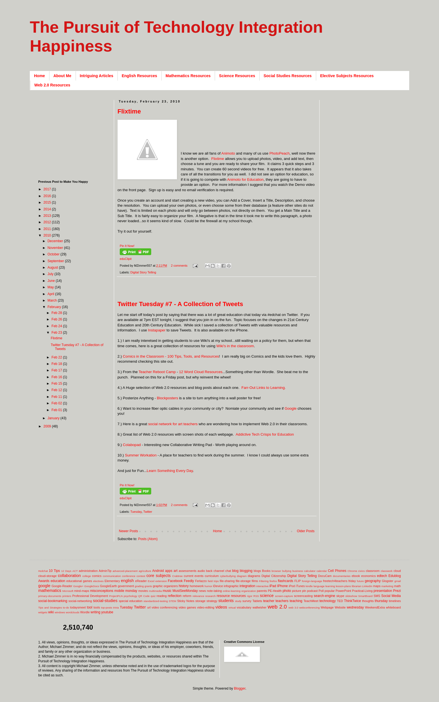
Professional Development (90, 596)
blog (235, 571)
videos (221, 607)
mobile (119, 591)
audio (201, 570)
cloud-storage (47, 576)
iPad (272, 586)
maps (376, 586)
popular (330, 590)
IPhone (282, 586)
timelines (395, 601)
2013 (48, 216)
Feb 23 (57, 333)
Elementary (112, 581)
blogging (246, 571)
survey (247, 601)
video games (187, 607)
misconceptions (101, 591)
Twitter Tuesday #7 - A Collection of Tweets (180, 303)
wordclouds (73, 612)
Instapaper (156, 330)
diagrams (254, 576)
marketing (387, 586)
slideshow (351, 596)
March (52, 300)
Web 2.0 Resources (52, 85)
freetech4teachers (335, 581)
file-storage (243, 581)
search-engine (324, 596)
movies (143, 590)
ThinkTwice (352, 601)
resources (238, 596)
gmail (397, 581)
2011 (48, 229)
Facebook (175, 581)
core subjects (158, 575)
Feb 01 (57, 410)
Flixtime (129, 111)
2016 (48, 196)
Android (158, 571)
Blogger (239, 688)
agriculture (145, 570)
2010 (48, 235)
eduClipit (126, 258)
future (360, 581)
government (126, 586)
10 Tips (54, 571)
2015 (48, 202)
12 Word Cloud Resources (200, 372)
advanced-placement (124, 570)
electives (98, 581)
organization (248, 590)
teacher (268, 601)
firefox (273, 581)
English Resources (139, 75)
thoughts (368, 601)
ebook (356, 576)
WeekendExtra (375, 607)
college (86, 576)
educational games (79, 581)
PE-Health (275, 590)
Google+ (78, 586)
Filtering (264, 581)
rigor (249, 596)
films (255, 581)
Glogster (387, 581)
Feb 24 (57, 326)
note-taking (214, 590)
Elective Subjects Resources (347, 75)
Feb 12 (57, 390)
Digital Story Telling (143, 272)
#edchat (43, 570)
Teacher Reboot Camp (157, 372)
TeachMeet (311, 601)
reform (187, 596)
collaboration (69, 575)
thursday (381, 601)
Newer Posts (128, 531)
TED (340, 601)
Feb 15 (57, 383)
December (55, 241)
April (51, 294)
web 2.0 (277, 607)
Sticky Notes (185, 601)
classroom (372, 570)
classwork (387, 570)
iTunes (300, 586)
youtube (107, 612)
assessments (187, 570)
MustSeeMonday (185, 591)
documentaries (341, 576)
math (397, 586)
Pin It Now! (127, 246)
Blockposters (167, 398)
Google (291, 408)
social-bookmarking (52, 601)
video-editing (205, 607)
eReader (141, 581)
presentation (383, 591)
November (55, 248)
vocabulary (244, 607)
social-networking (80, 601)
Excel (151, 581)
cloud (397, 570)
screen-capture (284, 596)
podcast (312, 590)
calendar (321, 570)
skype (340, 596)
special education (130, 601)
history (184, 586)
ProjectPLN (116, 596)
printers (66, 596)
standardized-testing (156, 601)
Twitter (147, 511)
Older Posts (305, 531)
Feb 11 (57, 397)
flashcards (285, 581)
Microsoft (67, 590)
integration (247, 586)
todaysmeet (78, 607)
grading (139, 586)
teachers (281, 601)
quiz (153, 596)
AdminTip (105, 570)
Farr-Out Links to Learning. (263, 387)
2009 (48, 426)
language (318, 586)
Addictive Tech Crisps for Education (265, 434)
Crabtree (177, 576)
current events (193, 576)
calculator (310, 570)
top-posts (106, 607)
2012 (48, 222)
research (210, 596)
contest (141, 576)
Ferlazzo (201, 581)
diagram (242, 576)
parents (262, 590)
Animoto (228, 153)
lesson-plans (343, 586)
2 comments (179, 265)
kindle (309, 586)
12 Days (66, 570)
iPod (292, 586)
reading (162, 596)
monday (131, 591)
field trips (213, 581)
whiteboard (393, 607)
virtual (232, 607)
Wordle (85, 612)
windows (60, 612)
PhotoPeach (279, 153)
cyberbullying (228, 576)
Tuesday (136, 511)
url (149, 607)
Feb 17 (57, 370)
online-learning (232, 590)
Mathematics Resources (188, 75)
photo (286, 591)
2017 (48, 189)
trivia (116, 607)
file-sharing (227, 581)
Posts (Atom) (147, 539)
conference (128, 576)
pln (304, 590)
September (56, 261)
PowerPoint (343, 590)
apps (168, 571)
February (54, 307)
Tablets (257, 601)
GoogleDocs (91, 586)
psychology (130, 596)
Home (39, 75)
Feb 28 (57, 313)
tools (97, 607)
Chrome (352, 570)
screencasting (303, 596)
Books (266, 570)
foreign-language (312, 581)
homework (197, 586)
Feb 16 (57, 377)
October (53, 254)
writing (95, 612)
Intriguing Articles (96, 75)
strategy (212, 601)
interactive (262, 586)
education (58, 581)
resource (223, 596)
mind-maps (81, 590)
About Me (62, 75)
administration (88, 570)
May (51, 287)
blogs (257, 570)
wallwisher (259, 607)
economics (368, 576)
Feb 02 (57, 403)
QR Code (144, 596)
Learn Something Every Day (170, 471)
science (267, 595)
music (167, 591)
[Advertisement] (219, 291)
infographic (231, 586)
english (127, 580)
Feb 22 (57, 357)
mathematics (49, 590)
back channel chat (218, 570)
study (238, 601)
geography (373, 581)
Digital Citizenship (273, 576)
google (44, 585)
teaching (295, 601)
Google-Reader (61, 586)
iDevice (218, 586)
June (51, 281)
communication (112, 576)
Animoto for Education (245, 179)
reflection (175, 596)
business (297, 570)
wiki (51, 612)
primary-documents (49, 596)
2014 (48, 209)
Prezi (397, 591)
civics (361, 570)
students (226, 600)
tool (89, 607)
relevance (198, 596)
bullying (286, 570)
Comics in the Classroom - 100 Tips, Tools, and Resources (171, 356)
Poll (321, 590)
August (53, 267)
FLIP (297, 581)
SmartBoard (365, 596)
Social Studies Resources (288, 75)
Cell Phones (337, 571)
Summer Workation (141, 455)
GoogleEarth (108, 586)
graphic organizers (165, 586)
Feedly (189, 581)
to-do (66, 607)
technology (328, 601)
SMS (377, 596)
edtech (382, 576)
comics (97, 576)
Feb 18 (57, 364)
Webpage (327, 607)
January (53, 418)
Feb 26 (57, 319)
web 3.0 (293, 607)
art (176, 571)
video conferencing (165, 607)
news (202, 590)
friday (352, 581)
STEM (172, 601)
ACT (75, 570)
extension (161, 581)
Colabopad (132, 445)
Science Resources (237, 75)
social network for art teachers (173, 424)
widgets (42, 612)
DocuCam (325, 576)
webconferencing (309, 607)
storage (200, 601)
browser (276, 570)
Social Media (391, 596)
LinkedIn (367, 586)
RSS (256, 596)
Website (340, 607)
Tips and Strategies (50, 607)
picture (296, 590)
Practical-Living (362, 590)
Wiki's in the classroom (235, 346)
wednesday (355, 607)
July (51, 274)
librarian (356, 586)
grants (148, 586)
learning (330, 586)
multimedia (155, 590)
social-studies (105, 600)
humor (208, 586)
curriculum (212, 576)
